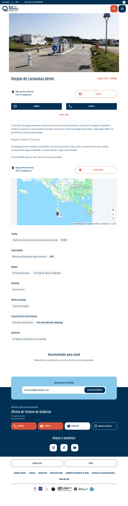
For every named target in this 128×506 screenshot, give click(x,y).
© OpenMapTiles (78, 224)
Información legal (56, 473)
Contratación (42, 473)
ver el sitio (64, 114)
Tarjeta (98, 94)
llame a (92, 106)
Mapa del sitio (64, 479)
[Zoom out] (113, 214)
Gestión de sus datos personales (103, 473)
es (98, 9)
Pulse (91, 463)
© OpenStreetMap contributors (98, 224)
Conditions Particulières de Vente (77, 473)
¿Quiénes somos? (20, 473)
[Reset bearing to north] (113, 218)
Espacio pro (37, 463)
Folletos (48, 426)
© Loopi (113, 224)
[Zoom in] (113, 210)
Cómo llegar (98, 170)
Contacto (75, 426)
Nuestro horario (104, 426)
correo (36, 106)
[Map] (64, 201)
